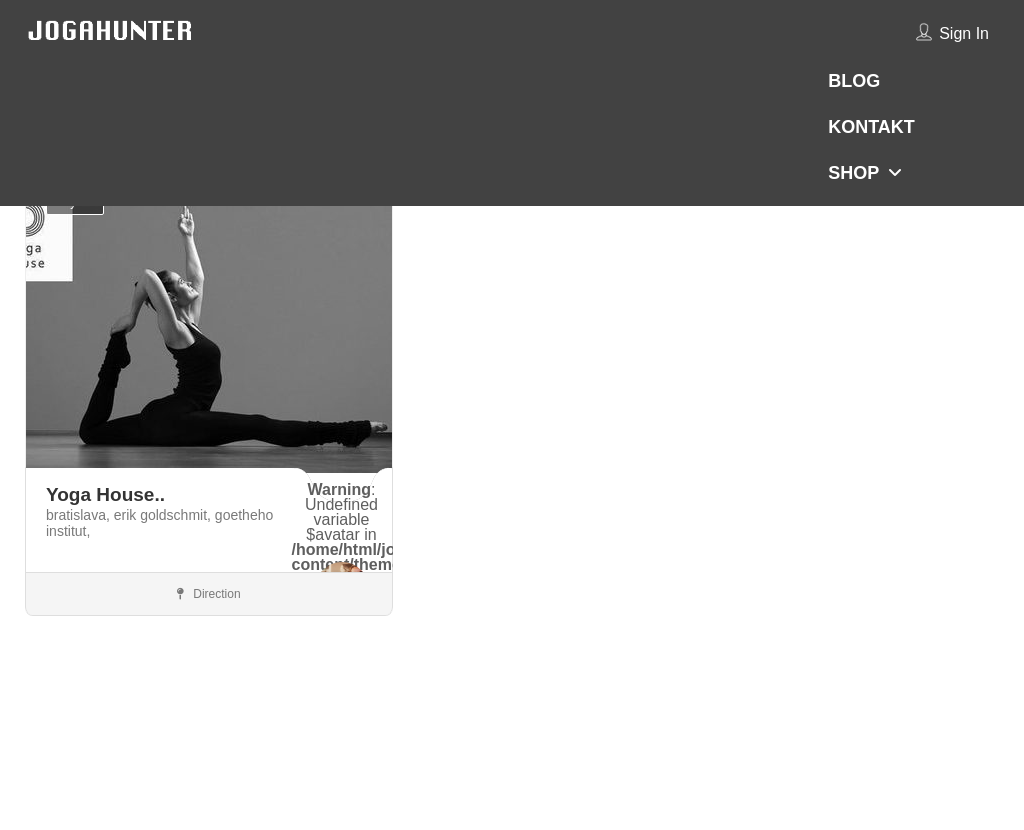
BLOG (854, 81)
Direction (209, 594)
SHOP (853, 173)
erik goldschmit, (164, 515)
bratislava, (80, 515)
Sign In (964, 33)
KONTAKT (871, 127)
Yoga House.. (105, 494)
